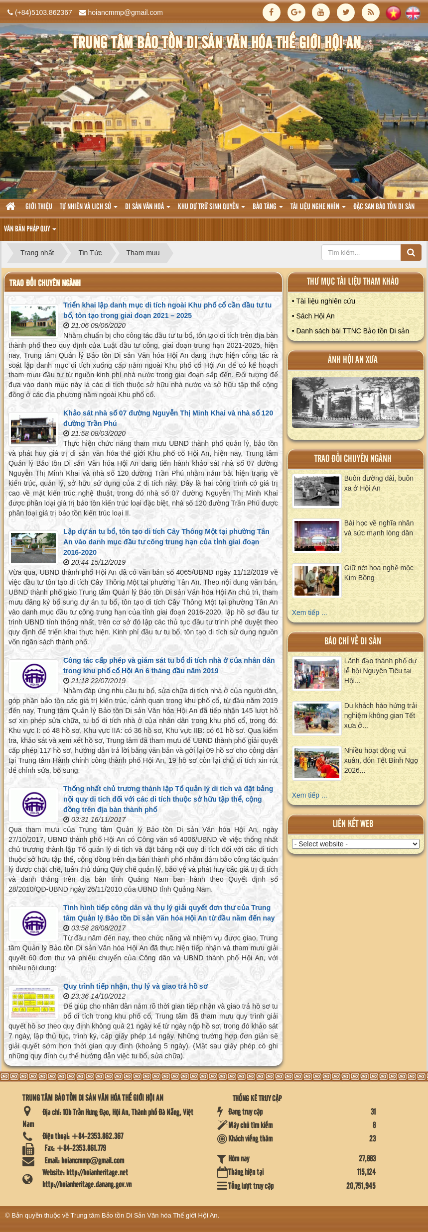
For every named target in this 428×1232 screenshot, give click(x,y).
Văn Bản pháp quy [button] (30, 232)
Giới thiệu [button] (38, 207)
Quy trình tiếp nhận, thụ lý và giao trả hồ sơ (135, 986)
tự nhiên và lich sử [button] (89, 210)
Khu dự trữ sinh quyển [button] (211, 210)
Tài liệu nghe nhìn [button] (318, 210)
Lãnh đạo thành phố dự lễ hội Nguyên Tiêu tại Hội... (380, 671)
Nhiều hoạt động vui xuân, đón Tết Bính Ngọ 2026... (381, 760)
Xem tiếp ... (309, 612)
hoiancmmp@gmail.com (125, 12)
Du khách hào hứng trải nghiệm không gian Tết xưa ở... (380, 715)
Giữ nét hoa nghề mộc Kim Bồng (379, 573)
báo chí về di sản (352, 641)
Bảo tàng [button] (268, 210)
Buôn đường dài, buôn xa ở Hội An (379, 483)
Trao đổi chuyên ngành (353, 459)
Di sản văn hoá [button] (147, 210)
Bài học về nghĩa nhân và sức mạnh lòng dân (379, 528)
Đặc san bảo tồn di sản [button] (384, 207)
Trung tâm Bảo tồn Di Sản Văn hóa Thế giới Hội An (144, 1215)
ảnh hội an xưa (353, 360)
